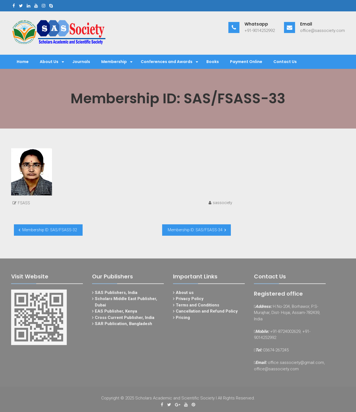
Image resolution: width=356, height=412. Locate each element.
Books (212, 61)
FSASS (24, 203)
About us (185, 294)
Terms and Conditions (197, 306)
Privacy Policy (190, 300)
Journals (81, 61)
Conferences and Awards (166, 61)
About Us (49, 61)
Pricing (183, 319)
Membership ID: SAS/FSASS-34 (195, 230)
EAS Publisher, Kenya (116, 313)
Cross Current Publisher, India (124, 319)
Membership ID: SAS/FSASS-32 (49, 230)
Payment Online (246, 61)
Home (23, 61)
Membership (114, 61)
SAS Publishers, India (116, 294)
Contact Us (285, 61)
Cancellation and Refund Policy (207, 313)
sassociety (222, 202)
